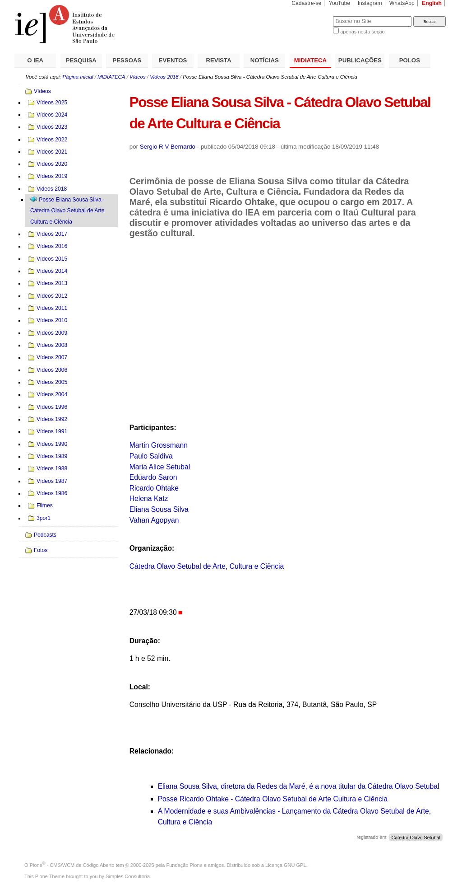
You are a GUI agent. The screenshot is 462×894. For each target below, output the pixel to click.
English (432, 3)
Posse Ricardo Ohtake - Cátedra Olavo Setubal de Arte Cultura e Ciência (273, 799)
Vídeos (137, 77)
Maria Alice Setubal (159, 467)
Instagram (370, 3)
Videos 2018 (164, 77)
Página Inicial (77, 77)
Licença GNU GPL (285, 865)
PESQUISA (81, 60)
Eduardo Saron (153, 477)
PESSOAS (127, 60)
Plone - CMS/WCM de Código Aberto (72, 865)
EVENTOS (173, 60)
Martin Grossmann (158, 445)
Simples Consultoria (128, 876)
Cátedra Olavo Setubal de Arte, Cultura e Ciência (206, 566)
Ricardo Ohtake (154, 488)
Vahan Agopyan (154, 520)
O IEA (35, 60)
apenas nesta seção (362, 31)
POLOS (409, 60)
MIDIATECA (310, 60)
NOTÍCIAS (264, 60)
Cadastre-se (306, 3)
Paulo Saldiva (151, 456)
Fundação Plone (184, 865)
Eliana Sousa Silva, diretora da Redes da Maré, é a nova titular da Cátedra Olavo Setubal (298, 786)
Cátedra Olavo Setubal (415, 837)
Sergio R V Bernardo (167, 146)
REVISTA (218, 60)
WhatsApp (402, 3)
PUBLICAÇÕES (360, 60)
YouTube (340, 3)
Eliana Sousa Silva (159, 509)
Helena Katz (148, 498)
